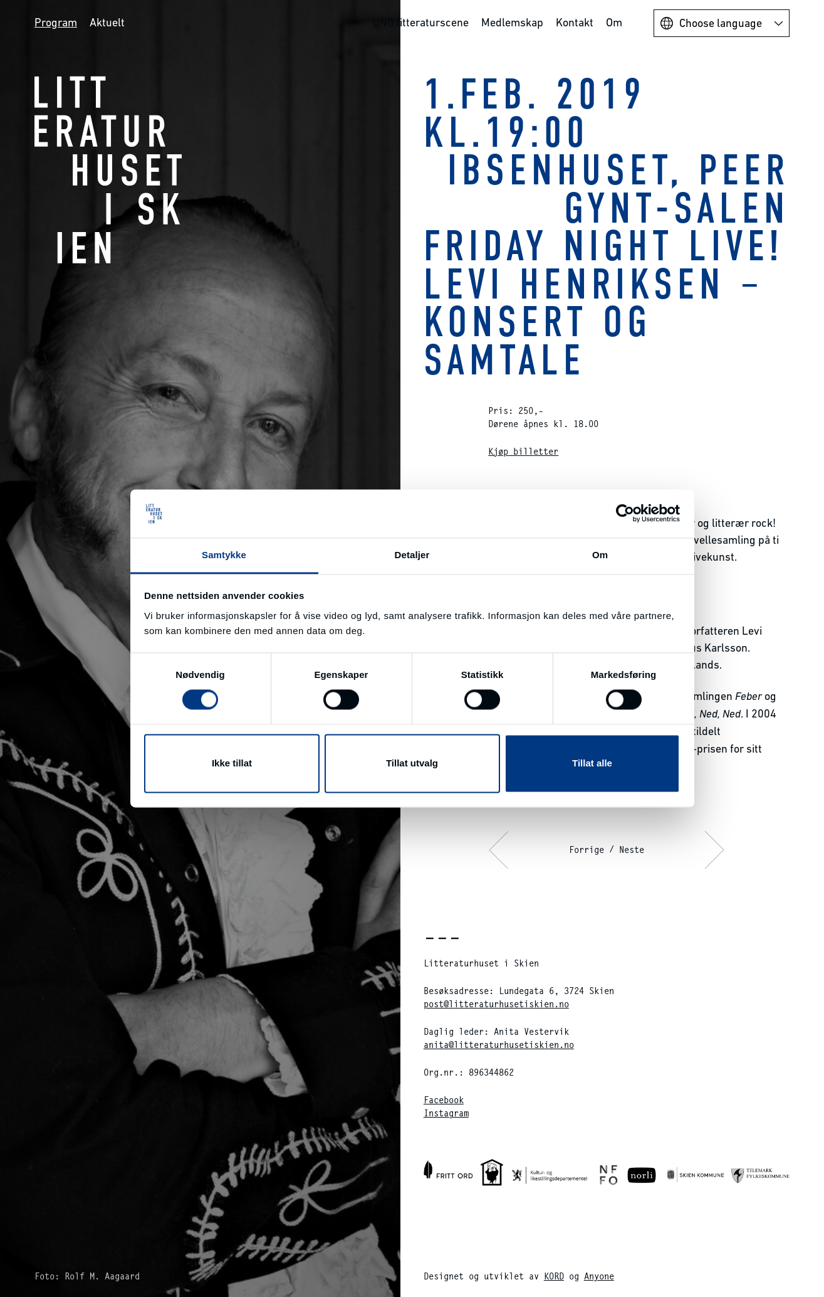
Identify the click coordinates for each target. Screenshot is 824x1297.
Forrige (586, 849)
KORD (554, 1276)
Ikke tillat (232, 763)
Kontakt (574, 22)
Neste (631, 849)
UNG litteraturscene (420, 22)
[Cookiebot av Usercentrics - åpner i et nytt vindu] (625, 513)
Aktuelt (107, 22)
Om (614, 22)
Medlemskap (512, 22)
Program (55, 22)
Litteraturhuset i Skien (108, 169)
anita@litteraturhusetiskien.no (499, 1044)
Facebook (444, 1099)
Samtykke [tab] (224, 554)
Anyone (599, 1276)
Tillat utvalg (412, 763)
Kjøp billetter (523, 451)
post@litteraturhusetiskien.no (496, 1003)
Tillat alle (592, 763)
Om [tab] (600, 554)
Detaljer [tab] (412, 554)
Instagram (446, 1113)
